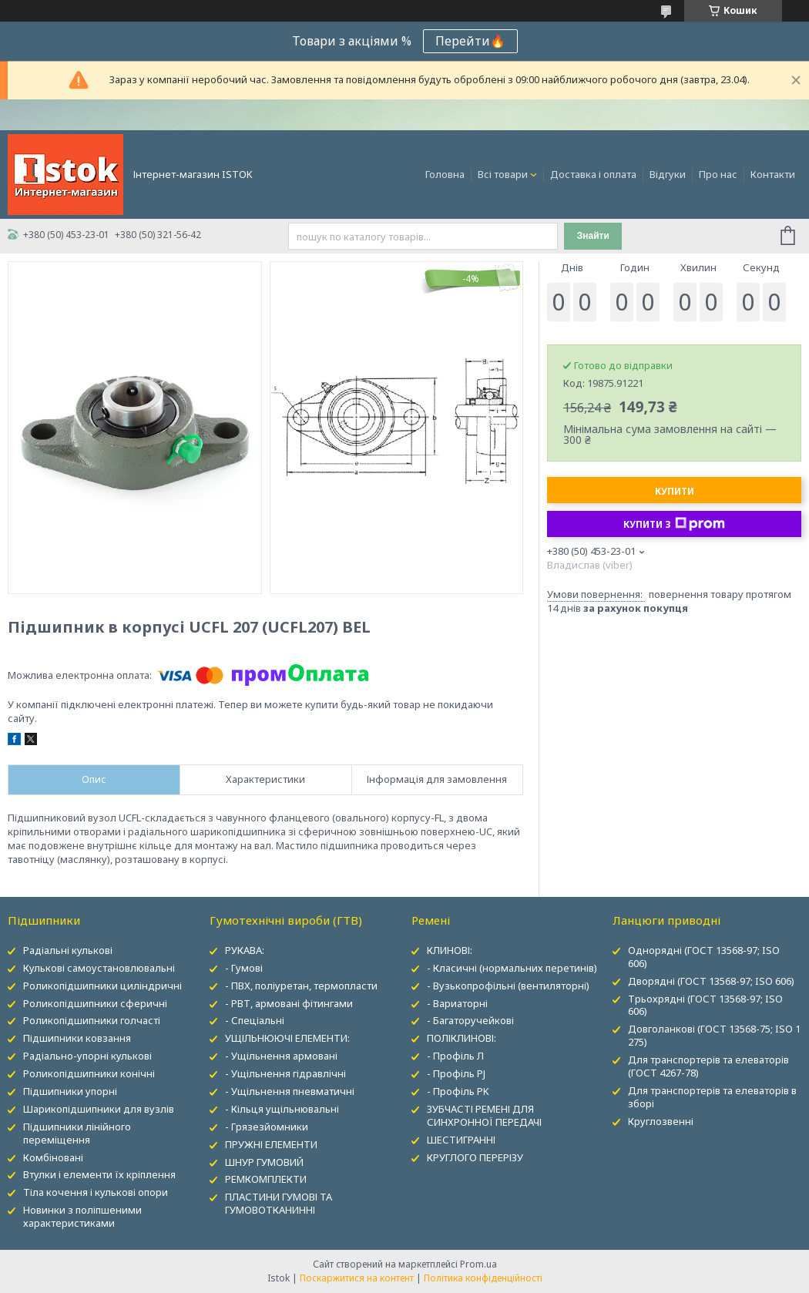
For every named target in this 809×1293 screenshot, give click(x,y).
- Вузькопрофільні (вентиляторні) (508, 985)
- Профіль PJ (456, 1073)
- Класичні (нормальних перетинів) (512, 968)
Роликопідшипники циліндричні (102, 985)
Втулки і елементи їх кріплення (99, 1174)
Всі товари (503, 174)
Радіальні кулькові (67, 950)
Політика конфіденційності (483, 1278)
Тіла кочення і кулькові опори (95, 1192)
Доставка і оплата (593, 174)
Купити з (674, 524)
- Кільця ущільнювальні (282, 1109)
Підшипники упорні (70, 1091)
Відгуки (668, 174)
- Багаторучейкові (470, 1020)
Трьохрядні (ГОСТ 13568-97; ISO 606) (705, 1005)
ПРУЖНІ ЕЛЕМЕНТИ (271, 1144)
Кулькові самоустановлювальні (99, 968)
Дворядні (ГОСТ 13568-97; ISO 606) (711, 981)
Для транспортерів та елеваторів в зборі (712, 1096)
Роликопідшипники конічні (89, 1073)
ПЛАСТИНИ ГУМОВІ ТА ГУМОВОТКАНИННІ (278, 1203)
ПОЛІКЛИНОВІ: (461, 1038)
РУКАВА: (244, 950)
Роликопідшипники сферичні (95, 1003)
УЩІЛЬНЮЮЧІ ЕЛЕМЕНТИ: (287, 1038)
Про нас (718, 174)
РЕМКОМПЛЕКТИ (266, 1179)
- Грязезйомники (266, 1126)
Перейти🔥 (470, 40)
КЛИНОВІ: (449, 950)
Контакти (772, 174)
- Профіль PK (458, 1091)
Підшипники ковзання (77, 1038)
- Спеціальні (254, 1020)
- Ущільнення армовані (281, 1056)
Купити (674, 491)
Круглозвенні (660, 1121)
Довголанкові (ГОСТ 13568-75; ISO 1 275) (714, 1035)
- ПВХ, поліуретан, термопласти (301, 985)
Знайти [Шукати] (593, 235)
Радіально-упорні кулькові (87, 1056)
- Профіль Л (455, 1056)
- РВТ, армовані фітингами (289, 1003)
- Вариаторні (457, 1003)
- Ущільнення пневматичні (289, 1091)
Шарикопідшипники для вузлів (98, 1109)
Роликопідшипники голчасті (91, 1020)
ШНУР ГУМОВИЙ (264, 1162)
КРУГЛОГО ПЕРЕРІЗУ (475, 1157)
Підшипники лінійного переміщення (77, 1133)
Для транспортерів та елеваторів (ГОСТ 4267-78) (708, 1066)
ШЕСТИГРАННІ (461, 1140)
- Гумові (244, 968)
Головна (445, 174)
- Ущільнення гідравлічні (285, 1073)
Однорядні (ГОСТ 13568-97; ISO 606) (704, 956)
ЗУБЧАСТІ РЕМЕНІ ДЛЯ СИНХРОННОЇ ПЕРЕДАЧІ (484, 1115)
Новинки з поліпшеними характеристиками (82, 1216)
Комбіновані (53, 1157)
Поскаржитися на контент (357, 1278)
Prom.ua (478, 1264)
